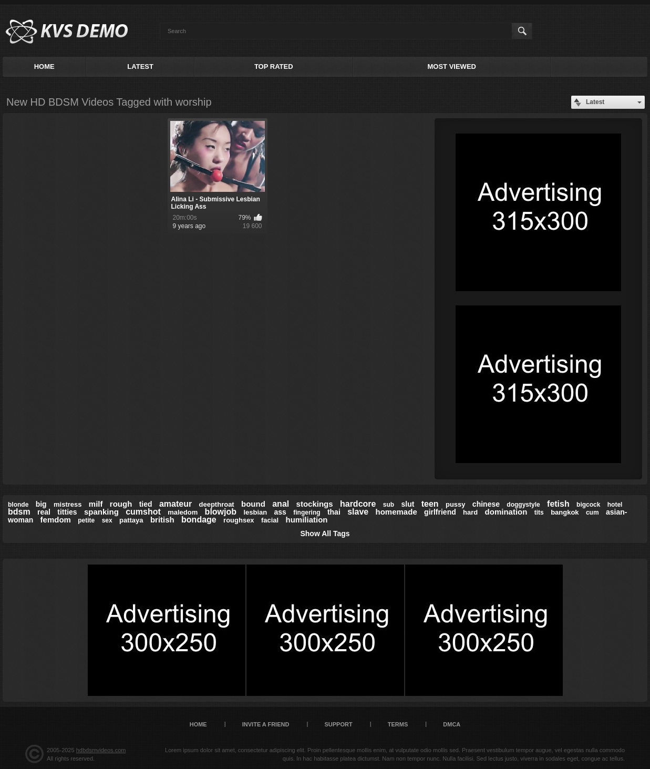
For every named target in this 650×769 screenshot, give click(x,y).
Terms (398, 724)
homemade (396, 511)
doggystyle (523, 504)
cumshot (143, 511)
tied (145, 504)
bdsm (19, 511)
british (162, 519)
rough (121, 503)
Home (44, 66)
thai (334, 512)
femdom (55, 519)
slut (407, 504)
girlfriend (440, 512)
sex (107, 520)
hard (470, 512)
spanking (101, 511)
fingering (306, 512)
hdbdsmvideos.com (101, 750)
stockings (314, 503)
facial (269, 520)
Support (338, 724)
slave (357, 511)
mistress (67, 504)
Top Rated (273, 66)
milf (96, 503)
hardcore (358, 503)
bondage (198, 519)
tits (539, 512)
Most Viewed (452, 66)
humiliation (307, 519)
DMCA (451, 724)
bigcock (588, 504)
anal (280, 503)
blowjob (220, 511)
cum (592, 512)
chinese (486, 504)
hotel (615, 504)
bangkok (565, 512)
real (43, 512)
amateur (175, 503)
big (41, 504)
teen (430, 503)
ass (280, 512)
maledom (183, 512)
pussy (456, 504)
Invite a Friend (266, 724)
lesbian (255, 512)
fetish (558, 503)
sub (388, 504)
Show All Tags (324, 533)
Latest (140, 66)
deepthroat (216, 504)
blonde (18, 504)
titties (67, 512)
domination (506, 511)
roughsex (238, 520)
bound (253, 503)
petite (86, 520)
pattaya (131, 520)
